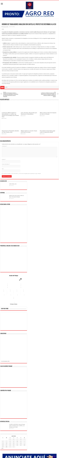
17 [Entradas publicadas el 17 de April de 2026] (17, 395)
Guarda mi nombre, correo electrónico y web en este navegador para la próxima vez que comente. (22, 173)
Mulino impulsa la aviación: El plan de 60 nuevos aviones (29, 131)
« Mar (2, 400)
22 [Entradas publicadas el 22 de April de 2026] (10, 396)
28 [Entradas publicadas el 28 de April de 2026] (6, 398)
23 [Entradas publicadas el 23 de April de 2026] (13, 396)
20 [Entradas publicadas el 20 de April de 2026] (2, 396)
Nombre (4, 159)
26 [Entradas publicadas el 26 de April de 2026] (24, 396)
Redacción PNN (5, 26)
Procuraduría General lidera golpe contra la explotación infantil (47, 131)
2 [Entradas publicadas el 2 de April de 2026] (13, 391)
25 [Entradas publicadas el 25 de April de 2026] (20, 396)
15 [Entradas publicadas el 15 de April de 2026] (10, 395)
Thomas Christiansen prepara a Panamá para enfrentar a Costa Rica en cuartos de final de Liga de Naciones (10, 94)
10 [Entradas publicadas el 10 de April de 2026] (17, 393)
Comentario (4, 146)
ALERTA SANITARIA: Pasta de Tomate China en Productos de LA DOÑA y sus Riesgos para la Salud (17, 378)
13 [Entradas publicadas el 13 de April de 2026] (2, 395)
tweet (3, 29)
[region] (13, 322)
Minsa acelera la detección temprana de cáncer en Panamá (48, 113)
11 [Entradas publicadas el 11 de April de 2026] (20, 393)
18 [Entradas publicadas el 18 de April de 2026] (20, 395)
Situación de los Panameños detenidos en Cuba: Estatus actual (10, 131)
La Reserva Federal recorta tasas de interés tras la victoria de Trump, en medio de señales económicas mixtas (48, 94)
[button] (3, 321)
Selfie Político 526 (12, 183)
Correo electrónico (6, 164)
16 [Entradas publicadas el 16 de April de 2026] (13, 395)
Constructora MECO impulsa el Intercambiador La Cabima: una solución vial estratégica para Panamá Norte (10, 114)
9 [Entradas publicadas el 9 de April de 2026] (13, 393)
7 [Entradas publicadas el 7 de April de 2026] (6, 393)
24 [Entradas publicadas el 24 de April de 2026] (17, 396)
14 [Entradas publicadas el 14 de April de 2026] (6, 395)
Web (3, 168)
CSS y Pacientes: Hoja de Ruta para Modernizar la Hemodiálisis (29, 113)
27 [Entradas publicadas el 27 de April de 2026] (2, 398)
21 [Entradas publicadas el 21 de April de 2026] (6, 396)
